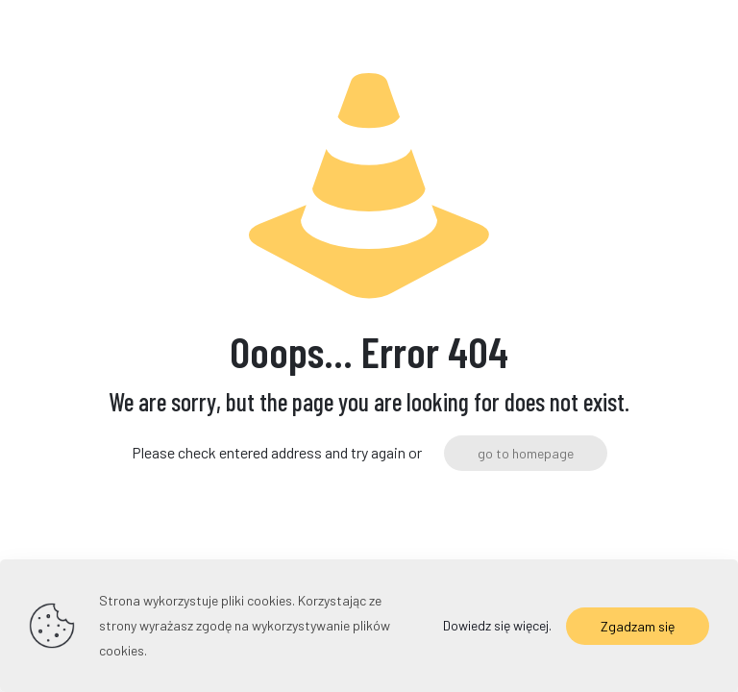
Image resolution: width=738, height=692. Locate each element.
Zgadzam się (638, 626)
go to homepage (526, 453)
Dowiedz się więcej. (497, 625)
